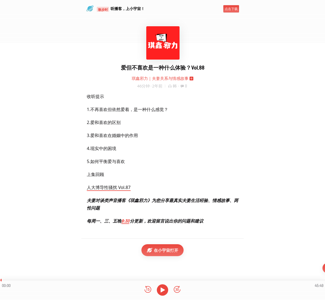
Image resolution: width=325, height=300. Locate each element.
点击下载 (231, 8)
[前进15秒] (177, 290)
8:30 (125, 220)
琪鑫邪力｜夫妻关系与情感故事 (160, 78)
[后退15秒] (148, 290)
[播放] (162, 290)
